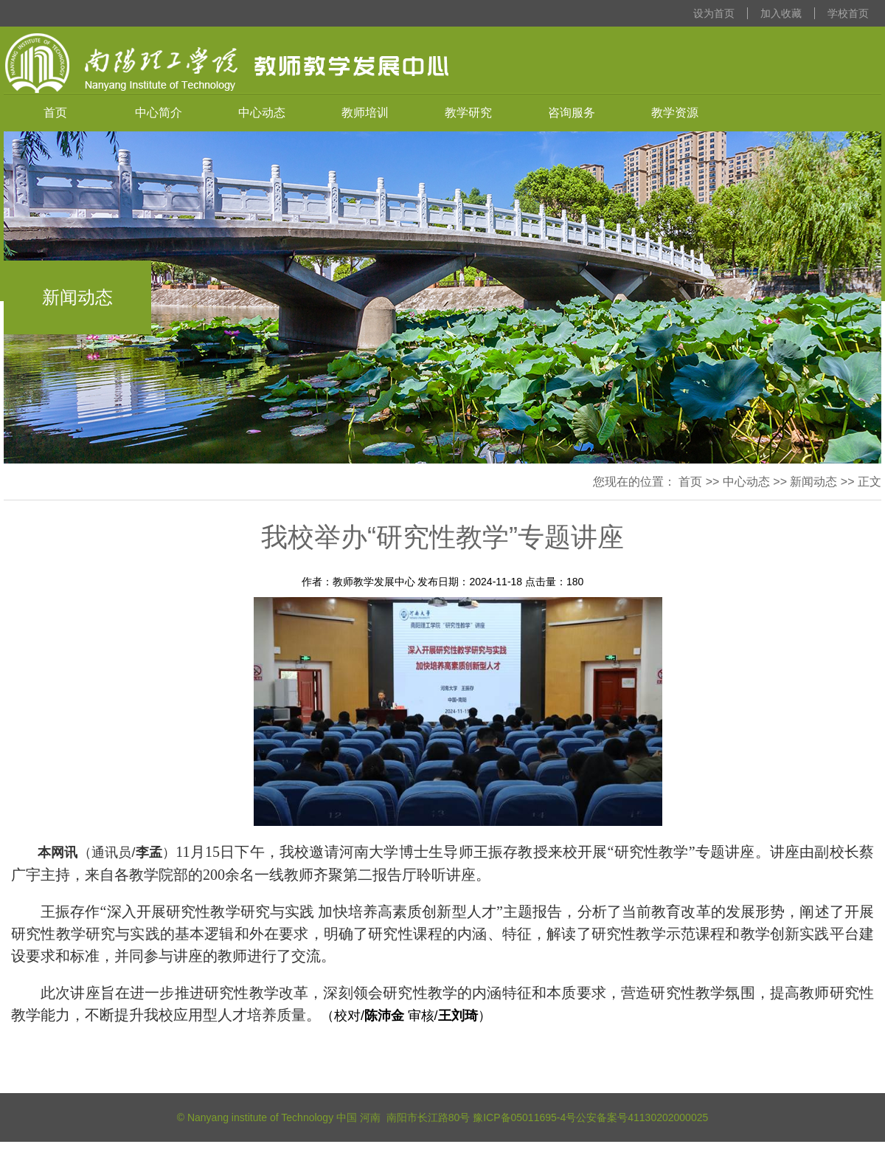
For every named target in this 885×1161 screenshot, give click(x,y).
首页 (55, 112)
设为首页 (714, 13)
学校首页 (848, 13)
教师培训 (365, 112)
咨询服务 (571, 112)
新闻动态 (813, 481)
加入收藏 (781, 13)
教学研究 (468, 112)
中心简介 (158, 112)
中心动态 (261, 112)
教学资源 (674, 112)
